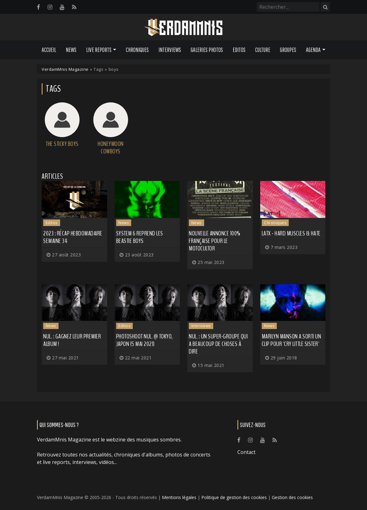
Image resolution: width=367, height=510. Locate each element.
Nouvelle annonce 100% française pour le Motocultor (214, 241)
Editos (239, 49)
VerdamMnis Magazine (65, 69)
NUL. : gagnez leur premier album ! (72, 340)
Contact (246, 452)
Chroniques (137, 49)
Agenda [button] (313, 49)
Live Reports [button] (98, 49)
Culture (262, 49)
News (71, 49)
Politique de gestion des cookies (234, 497)
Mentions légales (179, 497)
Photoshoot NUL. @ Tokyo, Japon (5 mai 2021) (144, 340)
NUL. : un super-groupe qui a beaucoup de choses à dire (218, 344)
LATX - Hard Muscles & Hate (291, 233)
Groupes (288, 49)
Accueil (49, 49)
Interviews (169, 49)
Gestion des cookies (292, 497)
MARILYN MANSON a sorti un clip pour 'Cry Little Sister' (291, 340)
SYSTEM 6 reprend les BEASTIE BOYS (139, 237)
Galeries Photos (207, 49)
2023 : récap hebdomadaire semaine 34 (72, 237)
